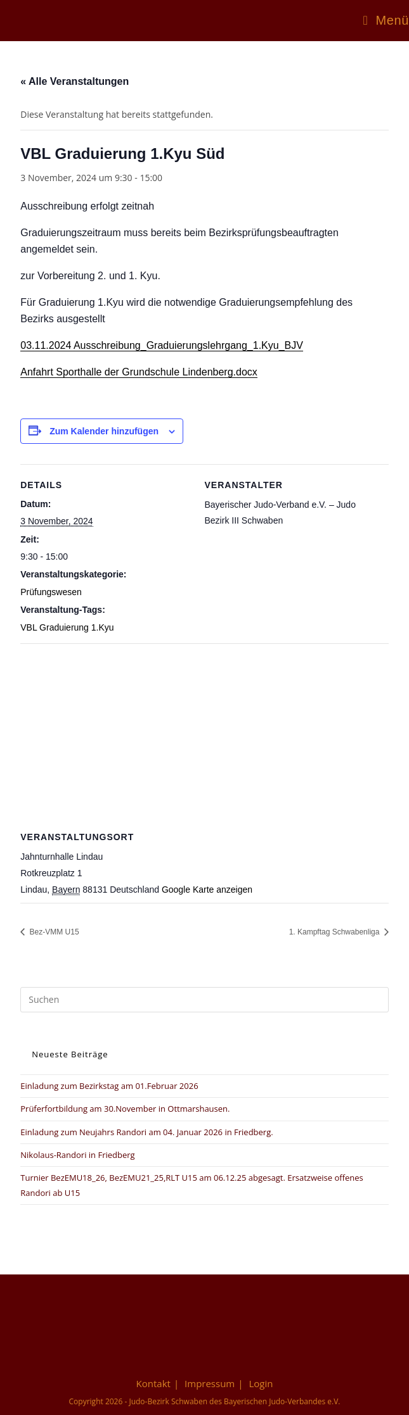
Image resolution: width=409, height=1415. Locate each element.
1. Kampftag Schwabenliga (335, 932)
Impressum (210, 1383)
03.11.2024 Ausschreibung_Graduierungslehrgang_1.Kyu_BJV (161, 345)
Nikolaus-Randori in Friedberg (77, 1154)
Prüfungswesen (51, 592)
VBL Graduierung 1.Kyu (67, 627)
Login (261, 1383)
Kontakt (153, 1383)
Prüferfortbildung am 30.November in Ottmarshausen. (125, 1108)
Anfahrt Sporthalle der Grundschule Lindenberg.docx (138, 372)
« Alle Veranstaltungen (74, 81)
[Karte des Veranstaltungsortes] (204, 734)
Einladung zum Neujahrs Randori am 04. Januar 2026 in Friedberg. (146, 1132)
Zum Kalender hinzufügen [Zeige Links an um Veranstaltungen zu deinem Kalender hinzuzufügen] (104, 431)
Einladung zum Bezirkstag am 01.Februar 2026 (109, 1085)
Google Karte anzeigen (207, 889)
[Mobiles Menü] (386, 20)
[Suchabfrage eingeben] (204, 999)
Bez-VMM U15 (53, 932)
